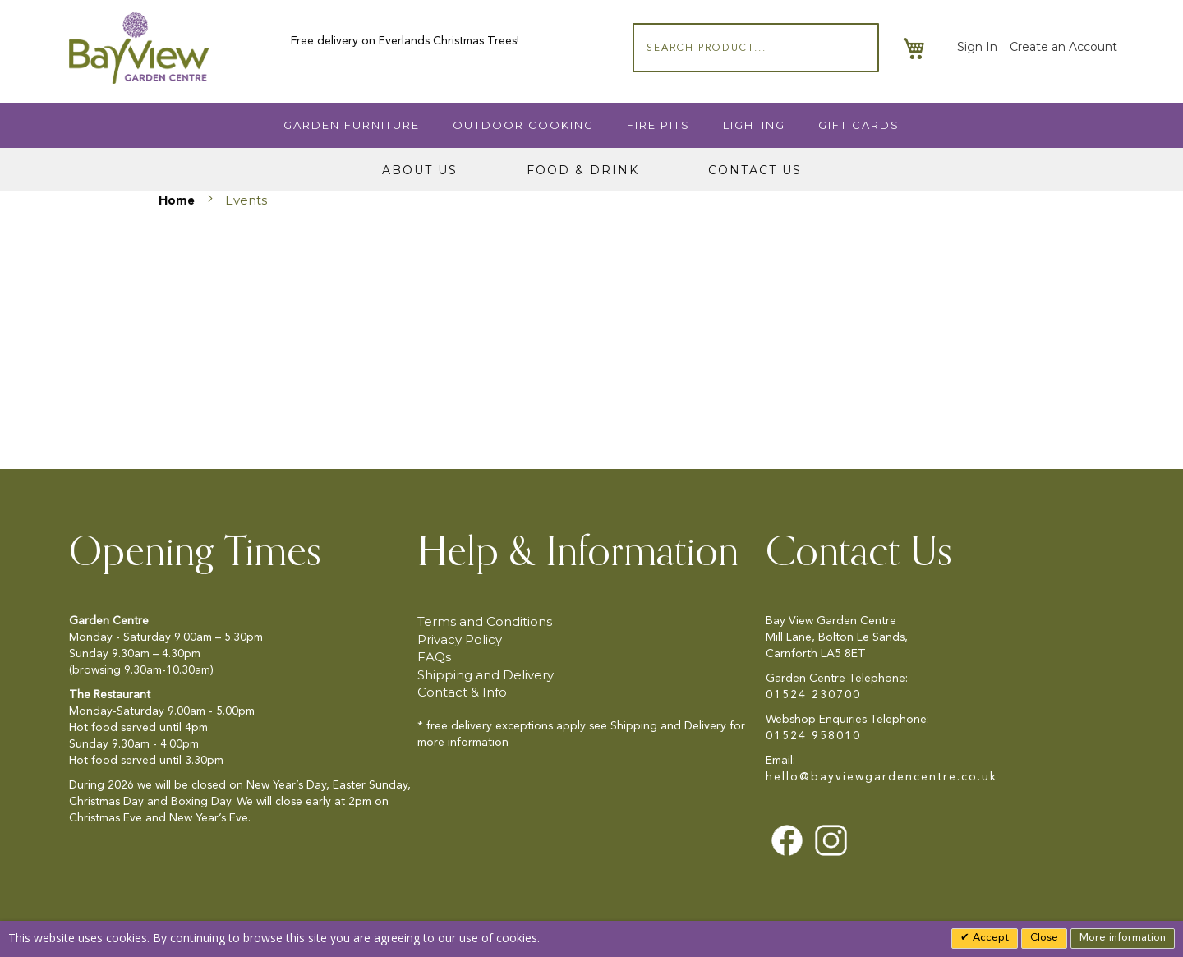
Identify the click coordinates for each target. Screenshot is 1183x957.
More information (1122, 937)
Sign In (977, 46)
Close (1044, 937)
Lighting (754, 124)
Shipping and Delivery (485, 675)
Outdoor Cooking (523, 124)
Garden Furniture (351, 124)
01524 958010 (813, 736)
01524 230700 (813, 695)
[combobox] (756, 47)
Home (178, 202)
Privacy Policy (459, 639)
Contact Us (755, 170)
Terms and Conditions (484, 621)
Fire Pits (658, 124)
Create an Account (1063, 46)
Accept (989, 937)
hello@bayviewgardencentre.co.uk (881, 777)
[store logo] (139, 48)
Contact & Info (462, 692)
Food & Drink (583, 170)
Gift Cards (859, 124)
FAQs (434, 657)
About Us (420, 170)
